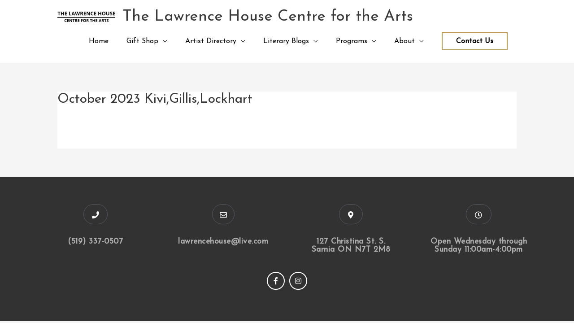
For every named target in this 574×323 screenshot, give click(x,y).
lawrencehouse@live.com (223, 241)
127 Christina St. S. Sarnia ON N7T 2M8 (351, 245)
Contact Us (474, 41)
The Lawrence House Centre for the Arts (267, 17)
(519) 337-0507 (95, 241)
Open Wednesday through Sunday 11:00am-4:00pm (478, 245)
